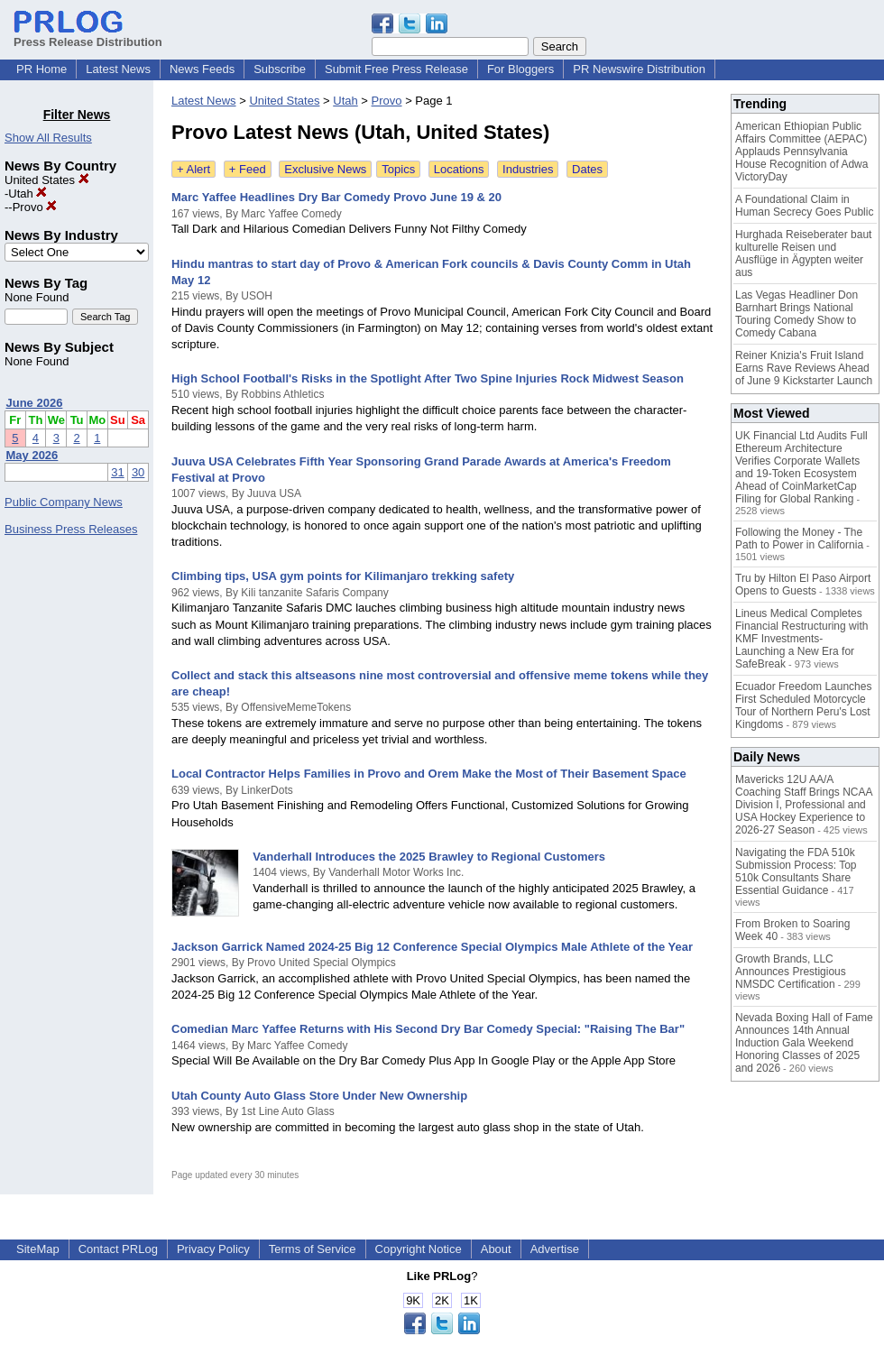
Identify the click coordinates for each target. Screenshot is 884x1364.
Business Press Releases (71, 529)
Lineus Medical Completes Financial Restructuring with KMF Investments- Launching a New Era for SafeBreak (801, 638)
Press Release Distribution (88, 35)
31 (117, 472)
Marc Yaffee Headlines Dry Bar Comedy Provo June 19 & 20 (336, 197)
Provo (35, 207)
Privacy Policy (213, 1249)
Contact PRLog (118, 1249)
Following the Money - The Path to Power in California (799, 538)
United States (47, 180)
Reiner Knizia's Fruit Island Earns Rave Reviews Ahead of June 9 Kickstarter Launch (803, 368)
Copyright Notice (418, 1249)
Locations (459, 169)
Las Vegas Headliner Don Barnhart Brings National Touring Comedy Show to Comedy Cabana (796, 314)
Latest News (118, 69)
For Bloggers (520, 69)
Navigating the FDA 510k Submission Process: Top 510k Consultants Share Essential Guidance (796, 871)
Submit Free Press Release (396, 69)
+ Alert (193, 169)
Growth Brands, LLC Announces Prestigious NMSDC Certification (790, 972)
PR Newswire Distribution (639, 69)
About (496, 1249)
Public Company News (64, 502)
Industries (527, 169)
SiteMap (38, 1249)
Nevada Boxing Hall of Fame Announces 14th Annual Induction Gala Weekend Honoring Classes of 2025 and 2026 (804, 1042)
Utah (27, 193)
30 (138, 472)
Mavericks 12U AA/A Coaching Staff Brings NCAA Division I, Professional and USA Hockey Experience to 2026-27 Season (803, 804)
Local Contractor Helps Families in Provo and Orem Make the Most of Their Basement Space (428, 773)
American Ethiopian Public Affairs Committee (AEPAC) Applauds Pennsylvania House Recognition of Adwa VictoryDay (801, 151)
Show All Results (48, 137)
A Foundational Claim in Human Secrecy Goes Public (804, 205)
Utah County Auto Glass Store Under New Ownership (319, 1095)
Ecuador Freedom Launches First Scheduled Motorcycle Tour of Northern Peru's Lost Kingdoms (803, 705)
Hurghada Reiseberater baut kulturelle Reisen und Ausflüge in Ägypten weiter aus (803, 253)
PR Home (41, 69)
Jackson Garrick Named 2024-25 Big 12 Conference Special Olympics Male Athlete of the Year (432, 947)
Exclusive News (325, 169)
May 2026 (32, 455)
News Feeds (202, 69)
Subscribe (279, 69)
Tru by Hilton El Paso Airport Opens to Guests (802, 584)
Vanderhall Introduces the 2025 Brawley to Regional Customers (429, 856)
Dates (587, 169)
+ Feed (247, 169)
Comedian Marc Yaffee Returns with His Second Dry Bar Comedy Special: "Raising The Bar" (428, 1029)
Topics (398, 169)
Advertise (554, 1249)
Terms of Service (312, 1249)
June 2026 (34, 403)
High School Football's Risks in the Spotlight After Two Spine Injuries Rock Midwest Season (427, 378)
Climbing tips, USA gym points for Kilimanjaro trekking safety (342, 576)
